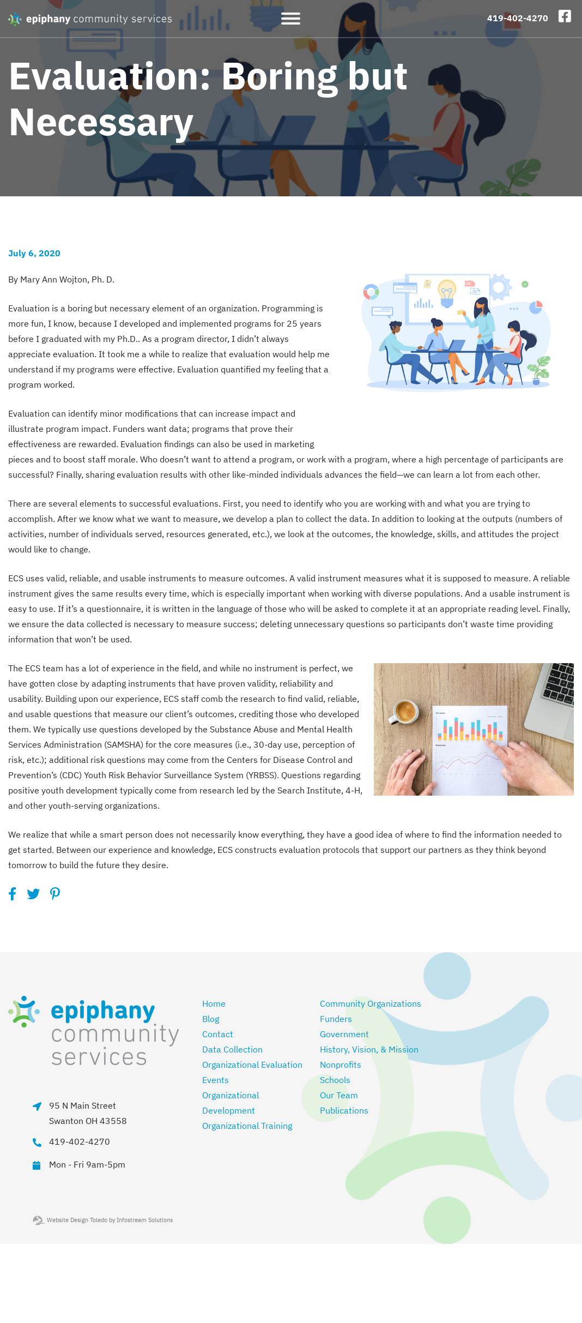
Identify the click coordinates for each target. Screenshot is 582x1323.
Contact (217, 1034)
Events (215, 1079)
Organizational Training (247, 1125)
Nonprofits (340, 1064)
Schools (335, 1079)
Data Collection (232, 1049)
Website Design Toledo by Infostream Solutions (103, 1220)
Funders (336, 1018)
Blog (210, 1018)
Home (214, 1003)
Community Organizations (370, 1003)
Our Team (339, 1095)
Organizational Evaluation (252, 1064)
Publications (344, 1110)
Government (344, 1034)
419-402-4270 (517, 18)
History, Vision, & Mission (369, 1049)
